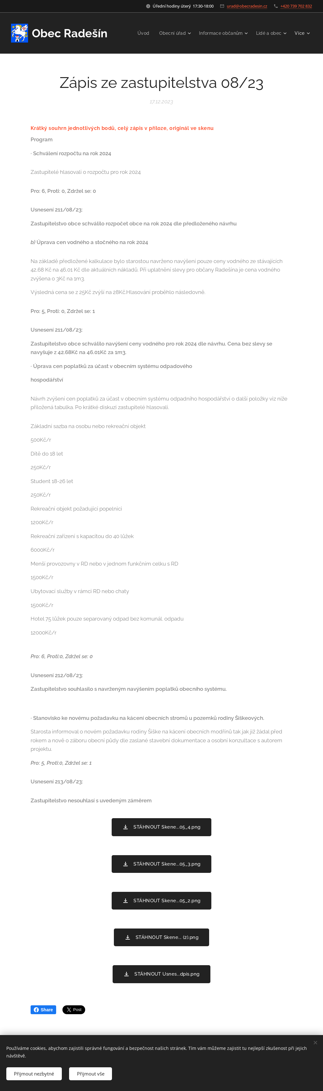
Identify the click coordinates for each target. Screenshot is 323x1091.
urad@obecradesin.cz (247, 6)
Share (43, 1009)
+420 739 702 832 (296, 6)
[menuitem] (140, 33)
